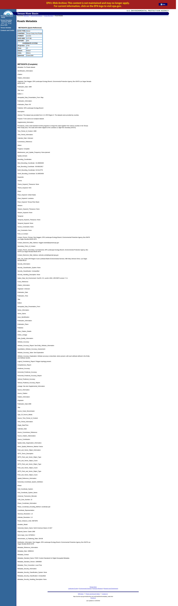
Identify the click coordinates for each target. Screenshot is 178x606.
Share (164, 4)
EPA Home (26, 15)
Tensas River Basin (48, 15)
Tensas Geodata (6, 28)
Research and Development (111, 588)
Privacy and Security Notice (93, 594)
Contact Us (105, 594)
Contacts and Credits (7, 30)
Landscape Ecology (73, 588)
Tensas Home (93, 587)
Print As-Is (93, 598)
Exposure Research (98, 588)
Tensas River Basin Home (7, 16)
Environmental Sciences (36, 15)
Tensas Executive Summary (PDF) (6, 21)
